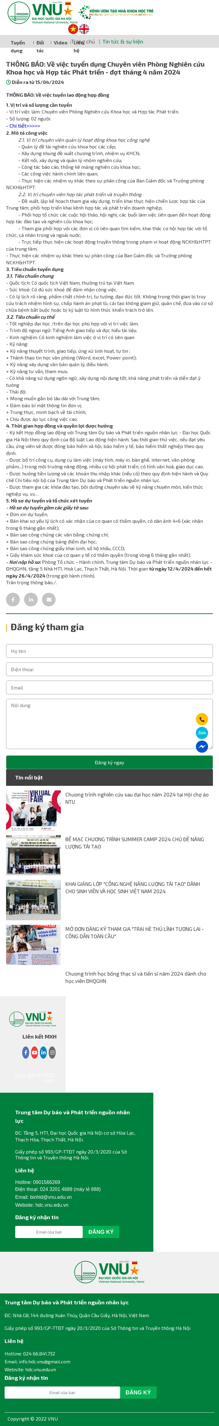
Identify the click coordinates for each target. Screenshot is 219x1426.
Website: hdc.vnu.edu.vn (30, 1369)
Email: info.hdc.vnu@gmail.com (37, 1361)
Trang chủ (83, 41)
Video (61, 42)
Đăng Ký (101, 1232)
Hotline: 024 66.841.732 (30, 1353)
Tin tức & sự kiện (123, 41)
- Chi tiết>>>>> (23, 125)
